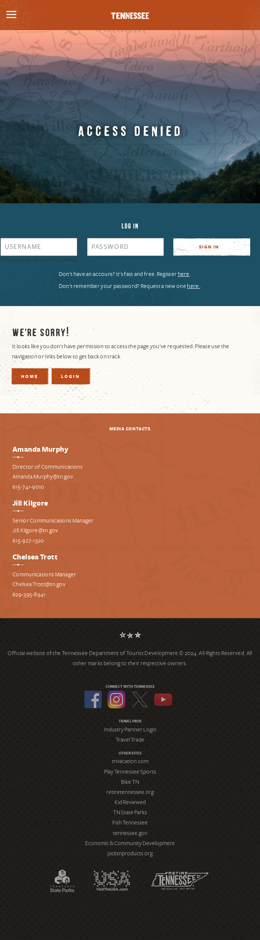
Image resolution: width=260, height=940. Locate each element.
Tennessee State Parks (62, 881)
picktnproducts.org (130, 853)
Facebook (93, 699)
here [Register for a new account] (184, 274)
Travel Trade (130, 739)
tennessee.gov (130, 833)
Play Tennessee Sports (130, 771)
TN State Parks (130, 812)
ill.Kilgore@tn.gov (36, 530)
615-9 (19, 540)
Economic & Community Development (130, 843)
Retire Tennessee (180, 881)
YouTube (163, 699)
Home (29, 376)
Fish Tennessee (130, 822)
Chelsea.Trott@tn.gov (39, 584)
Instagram (116, 699)
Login (70, 376)
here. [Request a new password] (193, 286)
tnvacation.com (130, 761)
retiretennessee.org (130, 792)
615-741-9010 (28, 486)
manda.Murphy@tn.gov (44, 476)
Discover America (112, 881)
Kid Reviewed (130, 802)
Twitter (139, 699)
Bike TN (130, 782)
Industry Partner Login (130, 729)
